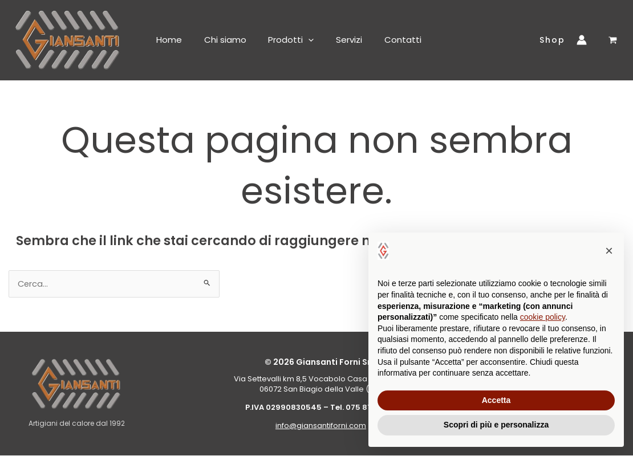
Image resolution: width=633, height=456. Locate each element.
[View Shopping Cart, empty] (613, 40)
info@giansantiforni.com (320, 426)
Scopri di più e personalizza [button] (496, 424)
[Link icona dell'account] (585, 40)
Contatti (392, 40)
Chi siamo (221, 40)
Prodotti (284, 40)
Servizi (340, 40)
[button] (302, 40)
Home (167, 40)
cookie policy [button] (542, 316)
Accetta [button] (496, 400)
